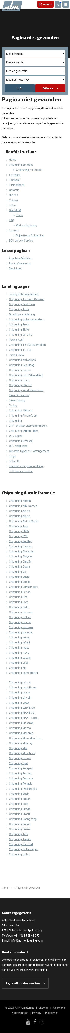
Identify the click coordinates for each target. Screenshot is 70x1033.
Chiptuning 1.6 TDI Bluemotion (27, 344)
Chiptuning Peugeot (21, 768)
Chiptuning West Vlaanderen (26, 390)
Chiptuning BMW (19, 329)
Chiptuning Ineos (19, 637)
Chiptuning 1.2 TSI (20, 350)
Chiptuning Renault (20, 783)
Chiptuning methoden (29, 169)
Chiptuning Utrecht (20, 385)
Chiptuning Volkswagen (23, 849)
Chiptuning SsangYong (23, 819)
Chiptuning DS (17, 571)
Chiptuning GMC (19, 607)
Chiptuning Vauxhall (21, 844)
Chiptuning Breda (19, 324)
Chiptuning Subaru (20, 824)
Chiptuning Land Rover (22, 687)
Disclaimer (15, 268)
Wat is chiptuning (26, 225)
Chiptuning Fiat (18, 597)
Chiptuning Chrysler (21, 556)
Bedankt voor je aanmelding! (26, 466)
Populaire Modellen (20, 258)
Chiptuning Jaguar (20, 657)
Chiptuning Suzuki (20, 829)
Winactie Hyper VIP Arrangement (29, 451)
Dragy (12, 456)
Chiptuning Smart (19, 814)
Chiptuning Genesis (20, 612)
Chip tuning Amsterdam (23, 430)
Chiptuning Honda (20, 622)
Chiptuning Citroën (20, 561)
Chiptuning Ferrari (19, 592)
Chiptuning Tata (18, 834)
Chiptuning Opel (18, 763)
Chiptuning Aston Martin (23, 521)
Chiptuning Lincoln (20, 697)
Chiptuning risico (19, 380)
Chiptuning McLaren (21, 733)
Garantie (14, 190)
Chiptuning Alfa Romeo (23, 506)
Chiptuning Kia (17, 667)
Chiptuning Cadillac (20, 546)
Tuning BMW (16, 355)
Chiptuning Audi (18, 526)
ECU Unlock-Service (21, 240)
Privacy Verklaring (20, 263)
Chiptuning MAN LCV (22, 712)
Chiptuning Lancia (20, 682)
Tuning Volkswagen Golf (24, 294)
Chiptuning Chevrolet (21, 551)
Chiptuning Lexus (19, 692)
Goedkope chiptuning (22, 314)
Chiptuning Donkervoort (23, 587)
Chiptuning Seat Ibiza (22, 304)
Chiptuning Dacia (19, 576)
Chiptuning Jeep (19, 662)
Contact (14, 230)
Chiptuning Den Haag (21, 365)
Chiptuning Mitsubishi (22, 753)
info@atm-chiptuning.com (27, 940)
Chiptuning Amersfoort (23, 415)
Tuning (13, 405)
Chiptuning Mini (18, 748)
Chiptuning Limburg (20, 441)
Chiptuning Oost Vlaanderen (26, 375)
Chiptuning (15, 420)
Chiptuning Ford (18, 602)
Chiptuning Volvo (19, 854)
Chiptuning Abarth (20, 501)
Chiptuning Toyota (20, 839)
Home (12, 159)
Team (19, 215)
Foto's (12, 205)
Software (14, 175)
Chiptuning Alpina (19, 511)
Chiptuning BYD (18, 536)
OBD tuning (15, 436)
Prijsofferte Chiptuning (30, 235)
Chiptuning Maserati (21, 723)
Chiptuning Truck (19, 309)
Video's (13, 200)
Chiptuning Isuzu (19, 647)
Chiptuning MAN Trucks (23, 718)
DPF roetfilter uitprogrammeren (28, 425)
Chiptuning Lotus (19, 702)
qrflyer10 (14, 461)
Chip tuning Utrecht (20, 410)
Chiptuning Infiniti (19, 642)
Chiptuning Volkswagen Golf (26, 319)
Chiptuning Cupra (19, 566)
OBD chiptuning (18, 446)
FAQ (11, 220)
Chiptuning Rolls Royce (23, 788)
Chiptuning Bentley (20, 541)
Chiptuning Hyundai (20, 632)
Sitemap (43, 1007)
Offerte (48, 88)
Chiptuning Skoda (19, 809)
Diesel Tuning (17, 400)
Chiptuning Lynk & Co (22, 707)
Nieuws (13, 195)
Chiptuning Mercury (20, 743)
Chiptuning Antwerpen (22, 360)
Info (20, 88)
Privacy (36, 1012)
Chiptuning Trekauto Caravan (26, 299)
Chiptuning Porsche (21, 778)
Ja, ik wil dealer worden (23, 983)
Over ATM (15, 210)
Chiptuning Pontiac (20, 773)
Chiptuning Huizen (20, 370)
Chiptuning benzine (20, 334)
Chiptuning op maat (21, 164)
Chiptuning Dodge (19, 581)
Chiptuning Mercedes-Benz (25, 738)
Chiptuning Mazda (20, 728)
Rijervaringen (16, 185)
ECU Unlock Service (21, 471)
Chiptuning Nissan (20, 758)
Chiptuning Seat (18, 804)
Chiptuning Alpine (19, 516)
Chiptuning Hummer (21, 627)
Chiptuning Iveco (19, 652)
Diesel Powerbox (19, 395)
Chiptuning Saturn (20, 798)
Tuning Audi (16, 339)
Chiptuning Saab (19, 793)
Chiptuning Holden (20, 617)
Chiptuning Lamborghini (23, 673)
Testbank (14, 180)
